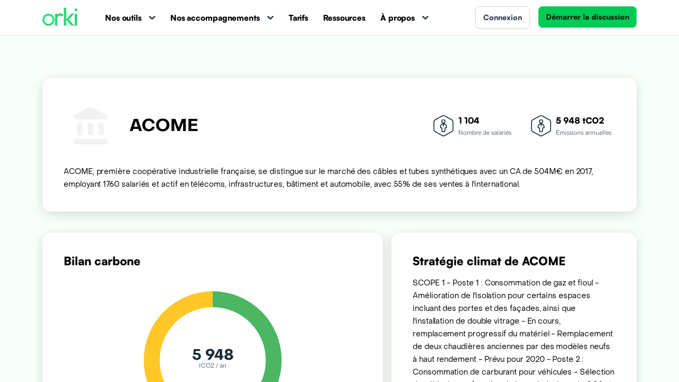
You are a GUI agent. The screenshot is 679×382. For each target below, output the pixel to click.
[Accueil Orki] (59, 17)
